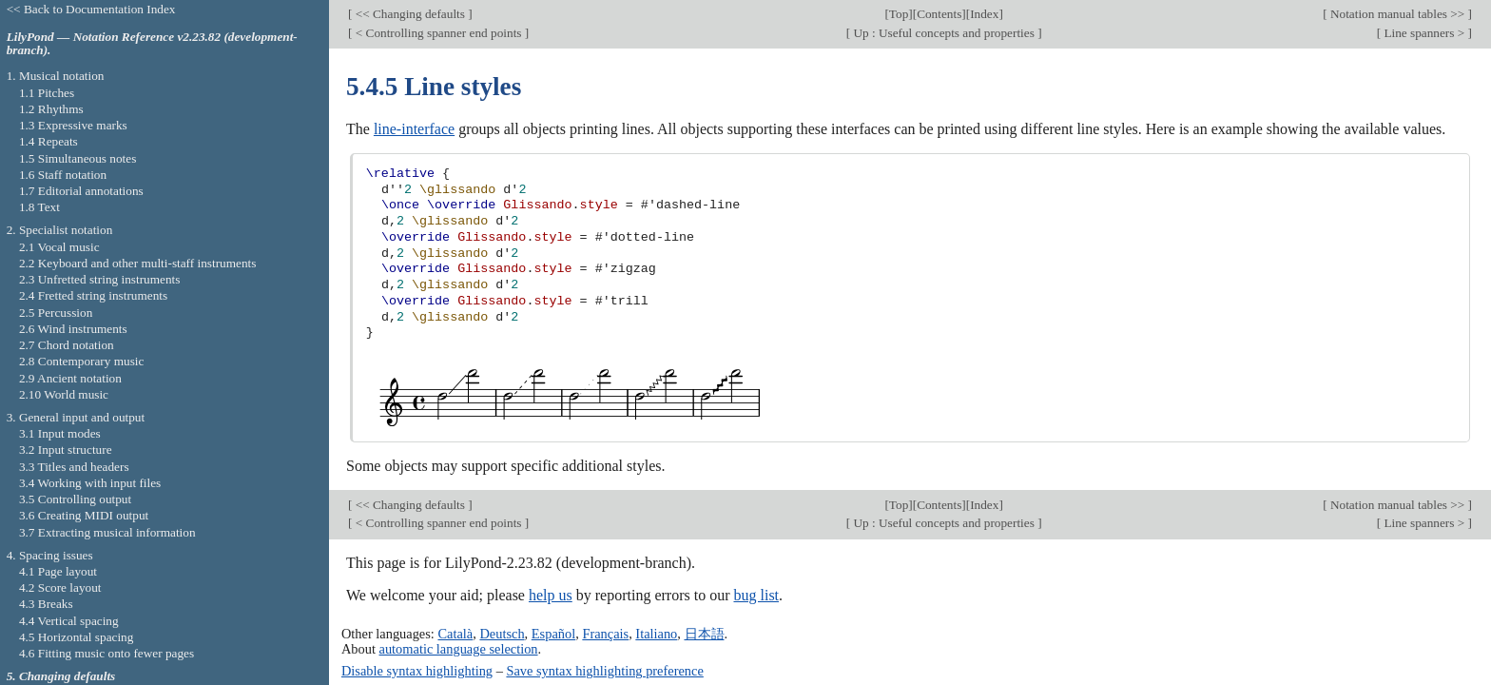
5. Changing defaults (61, 676)
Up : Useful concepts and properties (943, 33)
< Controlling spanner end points (438, 33)
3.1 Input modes (60, 433)
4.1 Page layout (58, 571)
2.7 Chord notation (66, 345)
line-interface (414, 129)
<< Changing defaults (410, 14)
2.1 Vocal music (59, 247)
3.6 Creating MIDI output (83, 515)
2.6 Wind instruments (73, 329)
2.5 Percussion (55, 312)
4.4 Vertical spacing (69, 621)
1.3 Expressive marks (73, 125)
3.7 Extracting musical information (107, 532)
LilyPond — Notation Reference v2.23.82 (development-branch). (152, 43)
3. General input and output (76, 417)
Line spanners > (1424, 33)
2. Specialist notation (60, 230)
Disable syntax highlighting (417, 670)
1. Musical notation (56, 75)
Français (605, 633)
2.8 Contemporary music (82, 361)
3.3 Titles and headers (74, 467)
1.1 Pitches (46, 93)
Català (455, 633)
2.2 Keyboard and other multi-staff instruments (138, 263)
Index (984, 14)
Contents (939, 14)
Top (898, 14)
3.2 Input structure (65, 449)
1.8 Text (39, 207)
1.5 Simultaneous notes (77, 158)
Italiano (656, 633)
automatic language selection (458, 648)
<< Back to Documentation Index (91, 9)
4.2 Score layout (60, 587)
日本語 (705, 633)
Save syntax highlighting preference (604, 670)
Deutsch (501, 633)
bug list (756, 595)
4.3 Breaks (46, 604)
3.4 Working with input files (90, 483)
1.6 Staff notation (62, 174)
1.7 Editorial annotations (81, 191)
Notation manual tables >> (1397, 14)
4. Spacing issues (50, 555)
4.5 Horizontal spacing (76, 637)
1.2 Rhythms (51, 109)
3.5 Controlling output (75, 499)
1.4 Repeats (48, 141)
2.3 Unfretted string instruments (99, 279)
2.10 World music (63, 394)
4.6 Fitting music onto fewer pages (106, 653)
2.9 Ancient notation (70, 378)
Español (553, 633)
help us (550, 595)
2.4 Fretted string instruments (93, 295)
